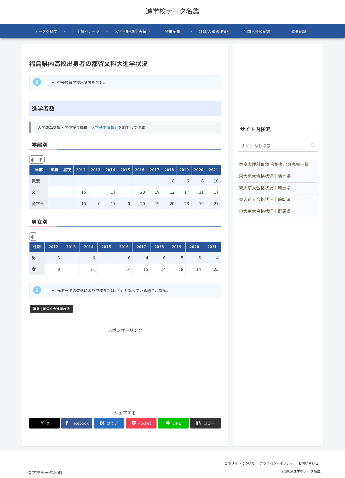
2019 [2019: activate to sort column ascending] (184, 169)
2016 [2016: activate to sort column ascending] (139, 169)
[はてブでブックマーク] (109, 423)
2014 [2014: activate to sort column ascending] (110, 169)
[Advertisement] (125, 367)
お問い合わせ (308, 463)
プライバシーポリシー (276, 463)
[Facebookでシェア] (76, 423)
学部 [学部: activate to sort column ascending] (39, 169)
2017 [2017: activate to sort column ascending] (154, 169)
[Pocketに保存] (141, 423)
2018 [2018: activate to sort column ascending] (169, 169)
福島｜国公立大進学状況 (51, 308)
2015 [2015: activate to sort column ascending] (125, 169)
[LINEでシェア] (173, 423)
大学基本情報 (102, 127)
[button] (205, 423)
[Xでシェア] (44, 423)
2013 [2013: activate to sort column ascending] (95, 169)
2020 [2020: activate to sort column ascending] (198, 169)
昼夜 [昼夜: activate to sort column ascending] (67, 169)
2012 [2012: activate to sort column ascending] (81, 169)
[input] (278, 146)
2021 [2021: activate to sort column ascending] (213, 169)
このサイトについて (239, 463)
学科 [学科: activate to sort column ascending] (54, 169)
